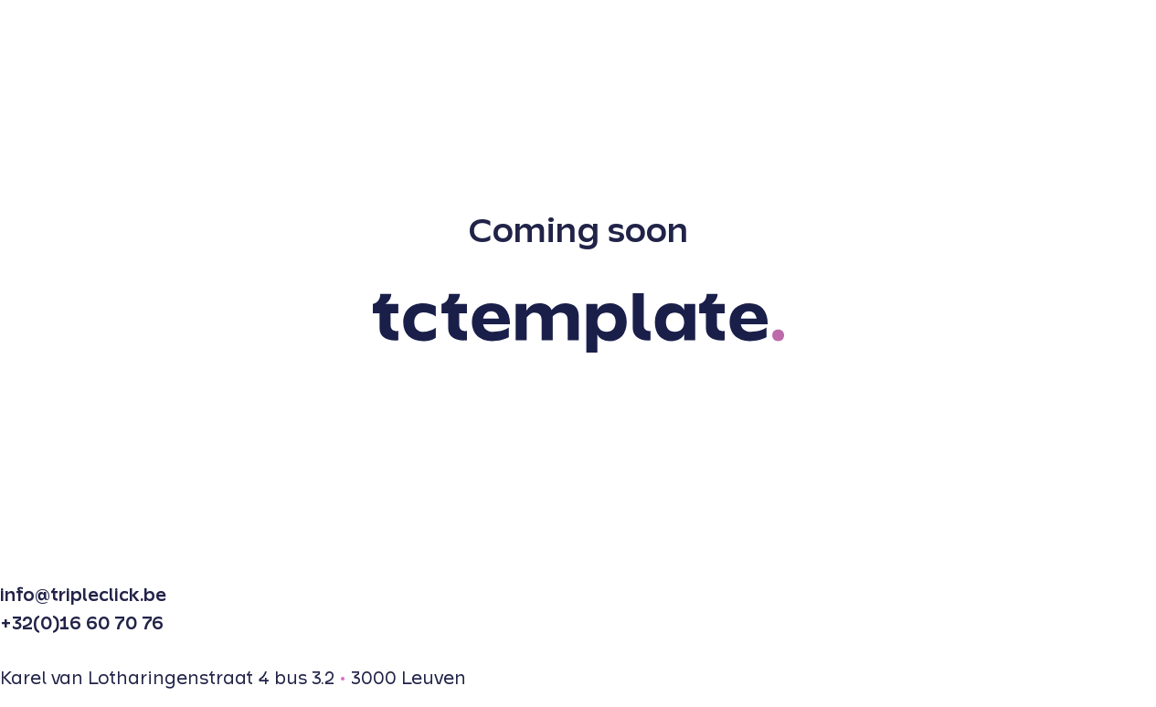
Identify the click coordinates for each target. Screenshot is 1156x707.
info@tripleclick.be (83, 596)
